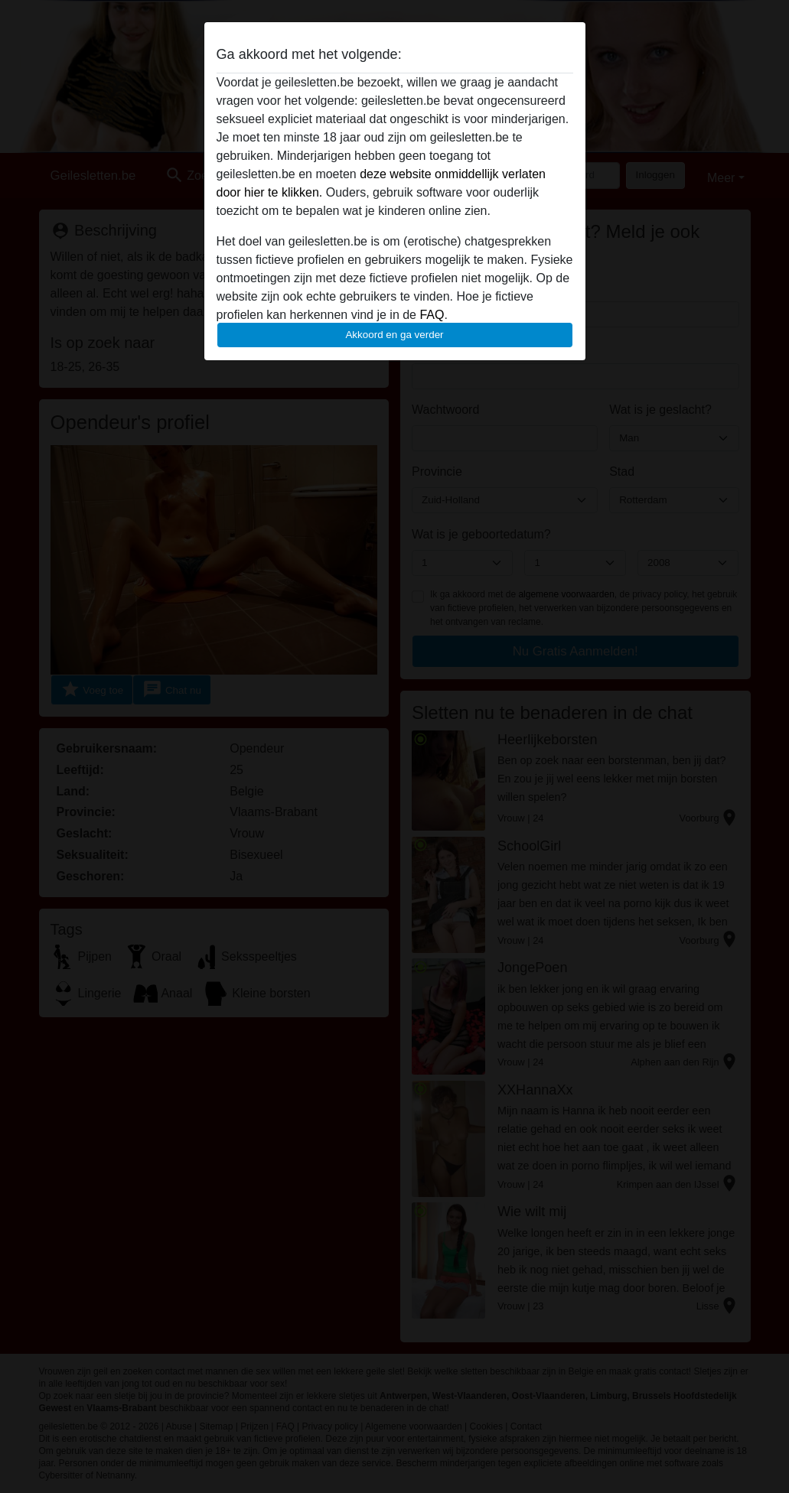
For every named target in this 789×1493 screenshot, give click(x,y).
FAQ (431, 314)
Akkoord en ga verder (394, 334)
